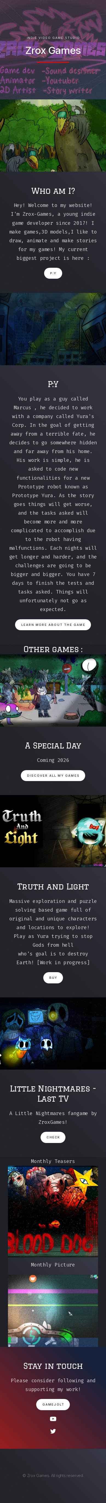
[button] (53, 1419)
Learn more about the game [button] (53, 625)
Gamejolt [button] (53, 1404)
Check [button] (53, 1137)
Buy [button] (53, 978)
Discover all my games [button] (53, 776)
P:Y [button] (53, 273)
